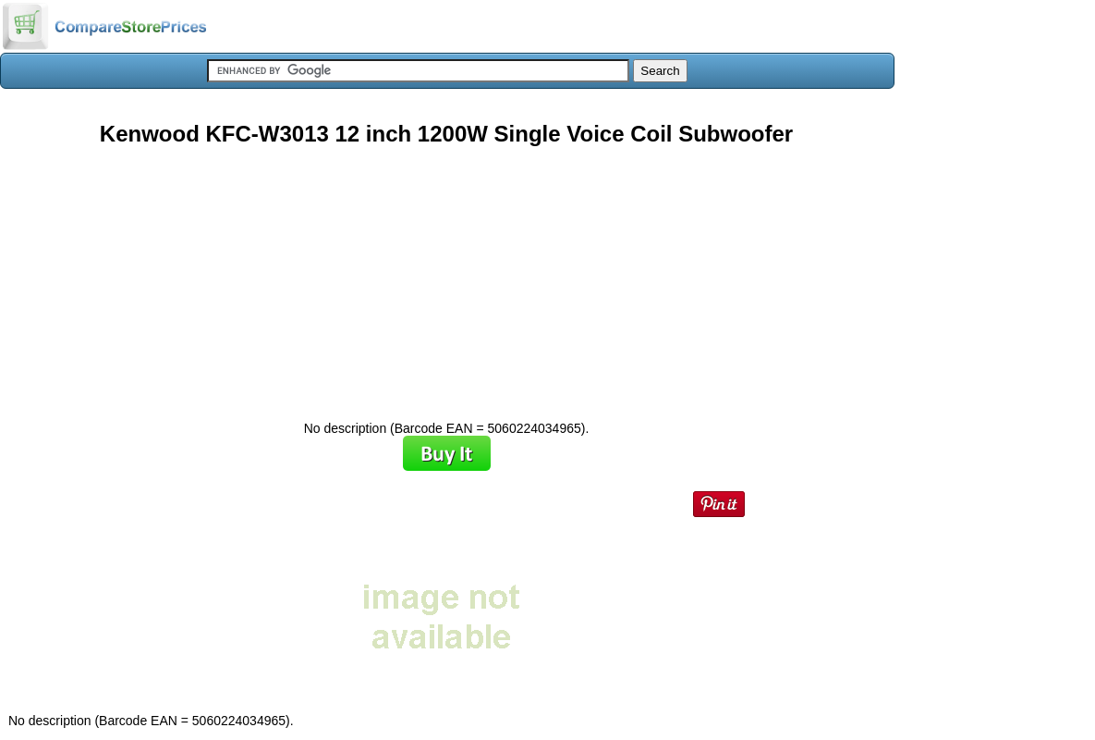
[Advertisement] (446, 276)
